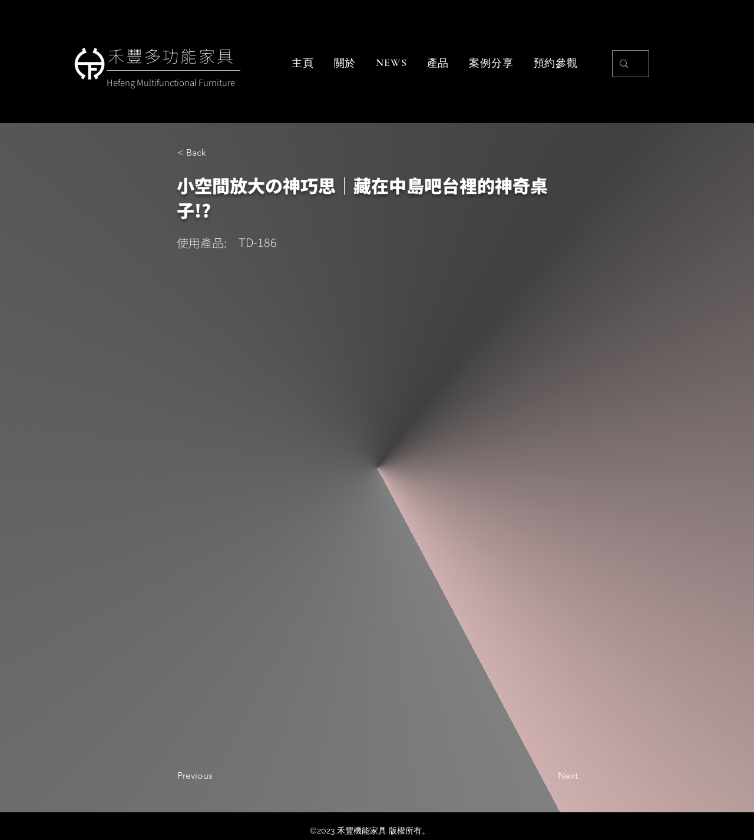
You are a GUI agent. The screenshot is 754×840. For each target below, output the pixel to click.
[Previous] (216, 776)
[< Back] (216, 152)
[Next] (548, 776)
